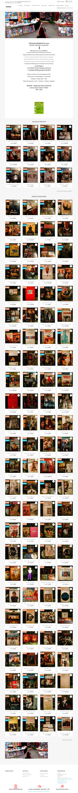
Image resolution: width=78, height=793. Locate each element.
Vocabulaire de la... (30, 302)
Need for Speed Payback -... (65, 388)
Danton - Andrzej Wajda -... (65, 496)
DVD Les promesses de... (13, 141)
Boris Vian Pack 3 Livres (30, 518)
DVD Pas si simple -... (30, 184)
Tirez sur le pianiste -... (30, 367)
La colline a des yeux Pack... (13, 345)
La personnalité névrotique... (65, 690)
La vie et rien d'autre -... (65, 431)
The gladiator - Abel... (47, 668)
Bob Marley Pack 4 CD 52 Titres (47, 582)
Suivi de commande (44, 773)
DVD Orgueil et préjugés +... (64, 141)
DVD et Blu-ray (36, 5)
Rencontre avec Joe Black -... (13, 711)
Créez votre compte (44, 776)
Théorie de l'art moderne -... (48, 518)
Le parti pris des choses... (30, 345)
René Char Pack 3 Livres (48, 733)
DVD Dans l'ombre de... (47, 163)
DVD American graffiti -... (64, 163)
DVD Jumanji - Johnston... (64, 184)
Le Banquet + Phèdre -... (48, 711)
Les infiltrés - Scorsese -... (30, 324)
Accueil (20, 5)
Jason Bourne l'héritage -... (30, 388)
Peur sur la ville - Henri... (65, 561)
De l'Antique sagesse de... (65, 345)
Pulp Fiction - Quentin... (65, 518)
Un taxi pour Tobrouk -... (13, 582)
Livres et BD (51, 5)
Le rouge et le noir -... (13, 367)
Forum (67, 5)
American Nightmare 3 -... (30, 690)
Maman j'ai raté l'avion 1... (13, 453)
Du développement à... (13, 410)
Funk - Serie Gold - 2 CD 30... (13, 625)
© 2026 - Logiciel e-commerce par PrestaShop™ (39, 791)
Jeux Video (44, 5)
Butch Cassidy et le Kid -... (47, 367)
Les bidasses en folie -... (13, 539)
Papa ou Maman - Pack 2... (47, 625)
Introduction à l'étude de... (47, 604)
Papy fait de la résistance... (48, 388)
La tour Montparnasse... (65, 281)
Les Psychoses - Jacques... (47, 647)
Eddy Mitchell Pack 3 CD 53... (65, 668)
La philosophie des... (13, 733)
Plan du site (25, 776)
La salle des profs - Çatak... (30, 711)
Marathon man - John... (13, 604)
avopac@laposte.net (61, 783)
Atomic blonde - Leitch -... (65, 453)
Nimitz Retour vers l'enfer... (47, 690)
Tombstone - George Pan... (65, 733)
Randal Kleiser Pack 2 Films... (30, 539)
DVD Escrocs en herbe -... (30, 163)
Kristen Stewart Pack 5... (13, 302)
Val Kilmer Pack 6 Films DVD (12, 324)
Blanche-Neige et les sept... (30, 561)
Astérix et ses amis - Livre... (47, 345)
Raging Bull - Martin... (65, 647)
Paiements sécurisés (27, 774)
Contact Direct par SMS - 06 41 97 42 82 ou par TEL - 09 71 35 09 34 (18, 2)
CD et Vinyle (27, 5)
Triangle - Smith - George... (30, 216)
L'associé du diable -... (30, 410)
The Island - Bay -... (13, 668)
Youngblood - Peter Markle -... (30, 453)
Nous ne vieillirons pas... (30, 431)
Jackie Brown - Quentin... (13, 281)
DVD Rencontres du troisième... (13, 184)
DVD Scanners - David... (30, 141)
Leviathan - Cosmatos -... (13, 216)
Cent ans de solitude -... (13, 561)
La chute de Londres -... (13, 475)
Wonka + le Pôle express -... (30, 281)
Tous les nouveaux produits (65, 191)
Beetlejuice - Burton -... (13, 431)
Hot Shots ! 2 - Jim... (65, 367)
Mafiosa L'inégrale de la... (47, 281)
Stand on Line (60, 5)
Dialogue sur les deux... (65, 604)
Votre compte (44, 771)
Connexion (42, 774)
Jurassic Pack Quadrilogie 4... (48, 216)
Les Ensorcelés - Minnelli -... (30, 475)
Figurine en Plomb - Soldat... (48, 475)
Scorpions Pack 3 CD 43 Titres (47, 496)
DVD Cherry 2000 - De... (13, 163)
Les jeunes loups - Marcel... (13, 518)
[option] (39, 752)
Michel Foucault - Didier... (30, 625)
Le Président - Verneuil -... (65, 216)
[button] (10, 752)
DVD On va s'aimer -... (47, 184)
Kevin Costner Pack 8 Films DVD (30, 259)
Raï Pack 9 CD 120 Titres (48, 259)
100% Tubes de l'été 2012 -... (30, 604)
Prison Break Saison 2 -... (48, 453)
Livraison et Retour (26, 773)
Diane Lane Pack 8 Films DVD (65, 410)
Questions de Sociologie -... (30, 733)
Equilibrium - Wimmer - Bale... (48, 324)
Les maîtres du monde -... (65, 238)
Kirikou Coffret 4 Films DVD (30, 238)
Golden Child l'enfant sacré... (65, 302)
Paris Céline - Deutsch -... (13, 496)
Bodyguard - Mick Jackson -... (30, 668)
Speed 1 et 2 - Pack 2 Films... (13, 238)
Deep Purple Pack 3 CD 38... (65, 625)
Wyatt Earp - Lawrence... (65, 259)
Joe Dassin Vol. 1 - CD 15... (65, 582)
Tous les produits (67, 740)
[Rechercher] (65, 8)
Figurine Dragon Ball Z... (30, 582)
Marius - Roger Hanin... (47, 561)
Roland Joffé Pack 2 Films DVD (65, 475)
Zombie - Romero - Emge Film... (47, 238)
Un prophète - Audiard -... (65, 711)
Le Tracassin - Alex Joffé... (12, 259)
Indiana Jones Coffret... (30, 647)
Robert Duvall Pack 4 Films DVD (13, 690)
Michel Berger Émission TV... (65, 539)
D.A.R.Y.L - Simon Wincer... (13, 388)
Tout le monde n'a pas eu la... (65, 324)
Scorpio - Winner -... (48, 431)
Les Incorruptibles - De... (30, 496)
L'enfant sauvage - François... (48, 539)
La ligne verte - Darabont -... (48, 302)
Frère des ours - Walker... (13, 647)
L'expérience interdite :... (48, 410)
